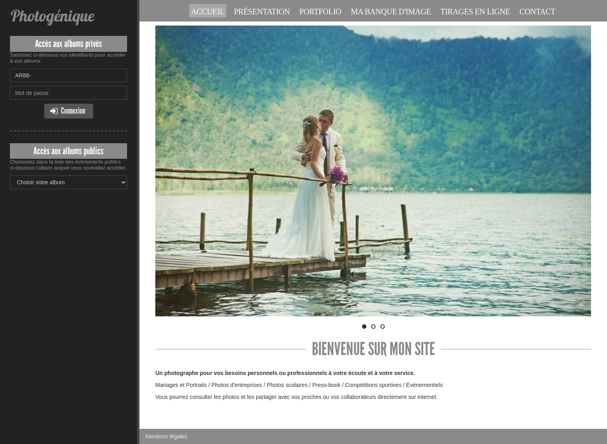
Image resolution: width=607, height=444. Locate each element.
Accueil (208, 11)
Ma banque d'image (391, 11)
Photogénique (52, 16)
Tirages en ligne (475, 11)
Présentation (262, 11)
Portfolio (320, 11)
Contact (537, 11)
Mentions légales (166, 436)
